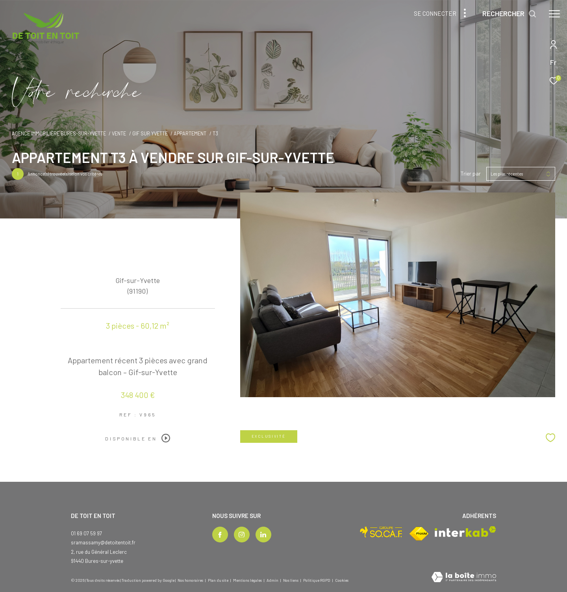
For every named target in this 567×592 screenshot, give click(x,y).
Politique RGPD (316, 580)
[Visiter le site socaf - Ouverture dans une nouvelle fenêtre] (381, 532)
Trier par (471, 173)
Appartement (190, 133)
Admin (273, 580)
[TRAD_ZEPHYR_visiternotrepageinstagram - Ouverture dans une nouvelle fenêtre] (242, 534)
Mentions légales (248, 580)
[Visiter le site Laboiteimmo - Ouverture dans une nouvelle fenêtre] (464, 577)
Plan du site (218, 580)
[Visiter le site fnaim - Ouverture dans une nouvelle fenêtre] (419, 533)
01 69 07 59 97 (86, 533)
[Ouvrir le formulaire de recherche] (509, 14)
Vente (119, 133)
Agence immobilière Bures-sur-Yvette (59, 133)
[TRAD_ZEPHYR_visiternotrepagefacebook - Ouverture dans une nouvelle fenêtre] (220, 534)
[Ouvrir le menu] (554, 14)
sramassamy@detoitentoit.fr (103, 542)
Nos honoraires (190, 580)
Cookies (341, 580)
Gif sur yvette (150, 133)
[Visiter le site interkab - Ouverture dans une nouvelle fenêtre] (465, 531)
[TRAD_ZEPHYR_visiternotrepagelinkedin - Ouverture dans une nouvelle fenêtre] (263, 534)
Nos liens (291, 580)
